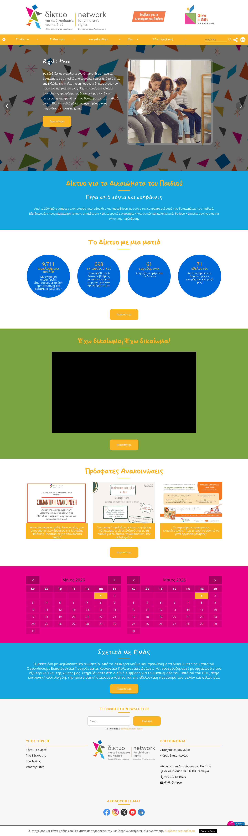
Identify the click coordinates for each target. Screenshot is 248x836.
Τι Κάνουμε (57, 39)
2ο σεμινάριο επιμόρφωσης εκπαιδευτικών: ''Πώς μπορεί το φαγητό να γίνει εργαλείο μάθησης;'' (191, 531)
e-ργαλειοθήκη (98, 39)
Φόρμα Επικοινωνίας (174, 755)
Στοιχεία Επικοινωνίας (175, 750)
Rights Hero (57, 61)
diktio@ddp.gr (171, 782)
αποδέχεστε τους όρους (131, 728)
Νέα (130, 39)
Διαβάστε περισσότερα (179, 831)
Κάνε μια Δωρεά (36, 750)
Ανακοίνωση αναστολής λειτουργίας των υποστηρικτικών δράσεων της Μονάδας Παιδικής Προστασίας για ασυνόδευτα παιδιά (57, 532)
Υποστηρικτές (35, 767)
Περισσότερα (57, 121)
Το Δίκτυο (22, 39)
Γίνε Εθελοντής (36, 755)
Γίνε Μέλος (33, 761)
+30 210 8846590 (173, 777)
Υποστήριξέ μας (162, 39)
